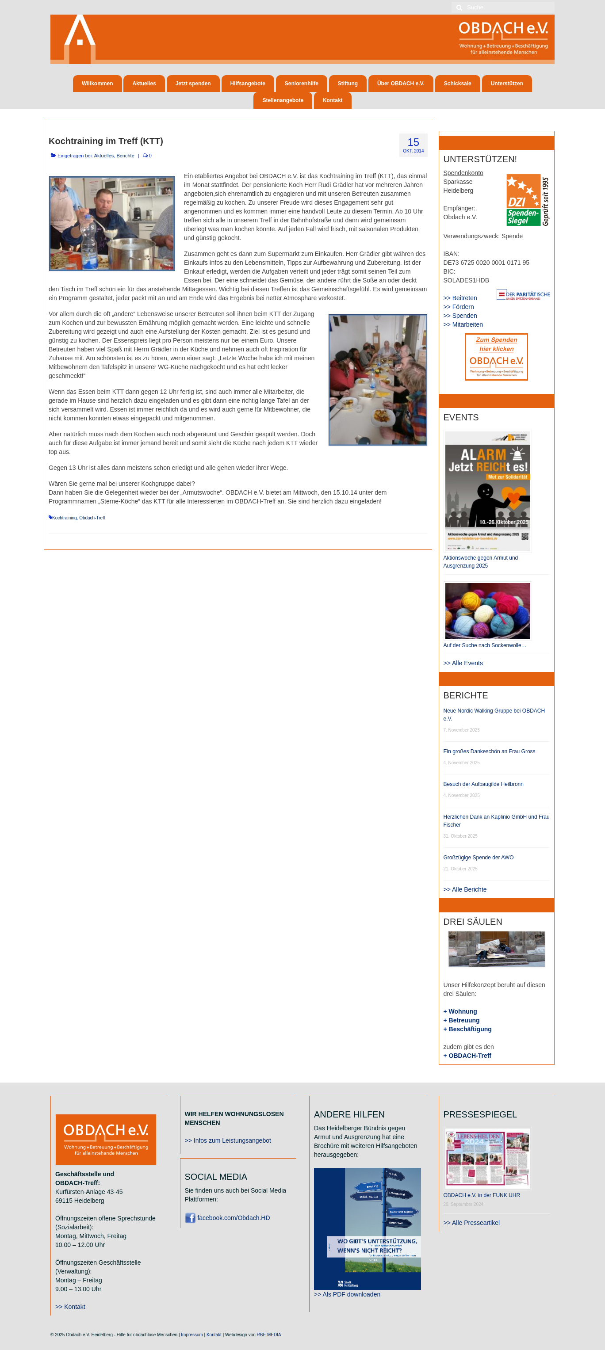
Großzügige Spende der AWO (479, 857)
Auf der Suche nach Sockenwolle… (485, 645)
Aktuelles (104, 155)
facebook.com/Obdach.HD (227, 1217)
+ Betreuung (462, 1020)
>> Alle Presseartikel (472, 1222)
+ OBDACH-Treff (468, 1055)
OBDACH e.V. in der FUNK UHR (482, 1195)
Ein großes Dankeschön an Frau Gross (490, 751)
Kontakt (214, 1334)
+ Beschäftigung (468, 1029)
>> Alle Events (463, 663)
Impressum (192, 1334)
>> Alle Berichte (465, 889)
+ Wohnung (460, 1011)
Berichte (125, 155)
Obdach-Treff (92, 517)
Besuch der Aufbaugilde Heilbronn (484, 784)
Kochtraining (64, 517)
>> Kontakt (70, 1306)
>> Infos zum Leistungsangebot (228, 1140)
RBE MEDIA (269, 1334)
